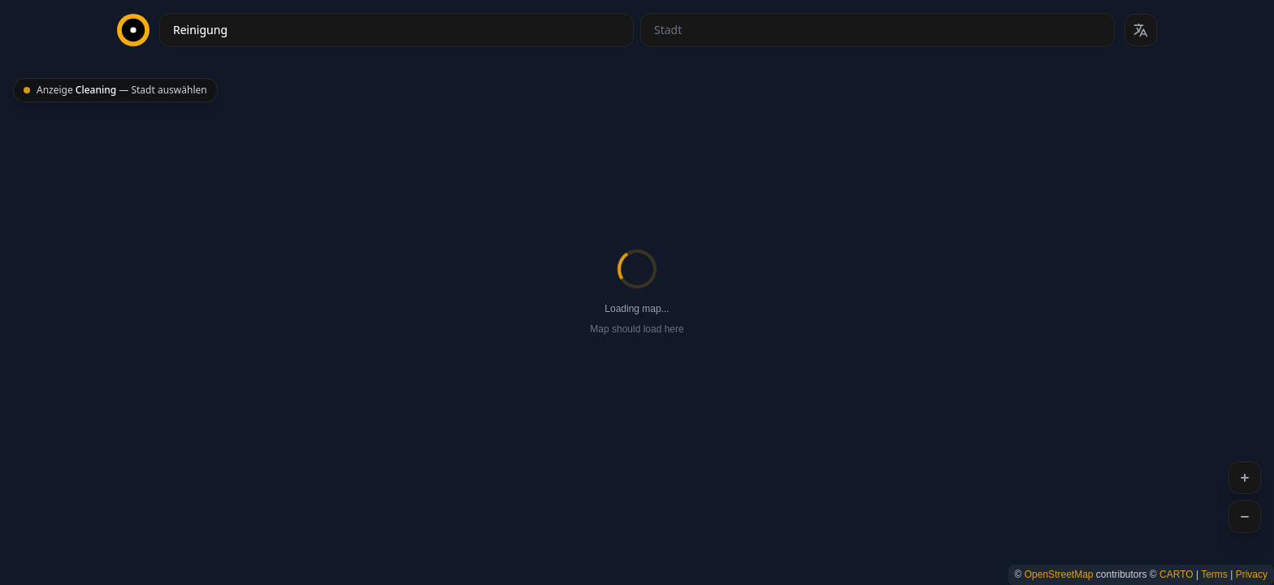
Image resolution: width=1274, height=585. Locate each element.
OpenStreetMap (1059, 574)
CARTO (1176, 574)
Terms (1214, 574)
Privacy (1252, 574)
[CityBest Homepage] (133, 30)
